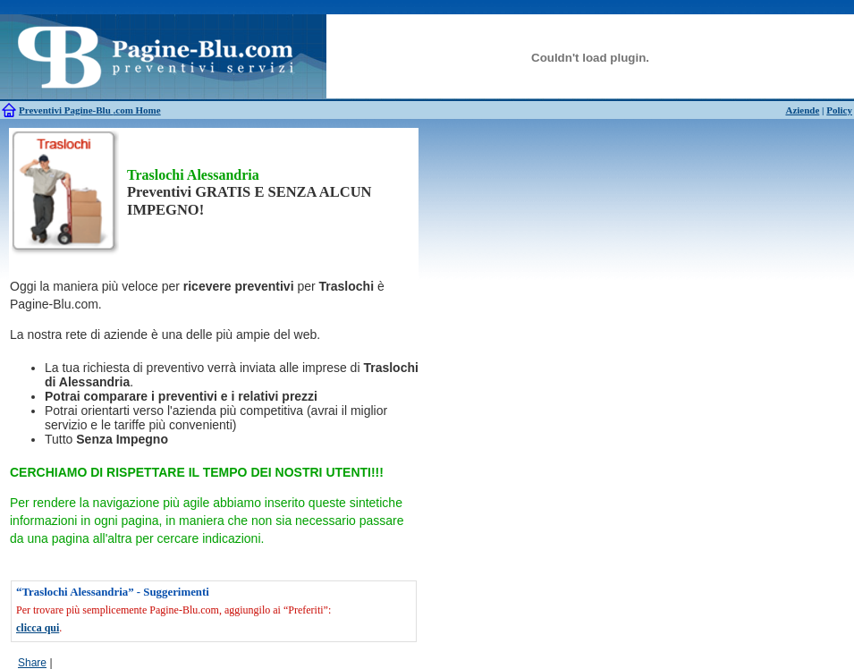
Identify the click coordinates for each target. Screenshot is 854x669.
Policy (839, 110)
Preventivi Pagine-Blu (66, 110)
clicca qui (37, 628)
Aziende (802, 110)
